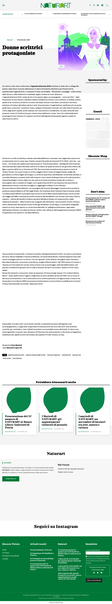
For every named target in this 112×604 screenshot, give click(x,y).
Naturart (10, 40)
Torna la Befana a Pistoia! (33, 13)
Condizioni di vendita (62, 598)
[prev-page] (22, 14)
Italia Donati (66, 355)
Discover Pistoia (10, 432)
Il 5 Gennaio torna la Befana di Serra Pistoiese (93, 14)
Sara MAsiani (17, 358)
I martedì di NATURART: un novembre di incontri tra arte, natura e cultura (91, 422)
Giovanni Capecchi (53, 355)
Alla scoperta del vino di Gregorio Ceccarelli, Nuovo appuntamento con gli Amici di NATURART (69, 576)
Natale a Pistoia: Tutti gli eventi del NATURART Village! (97, 215)
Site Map (71, 598)
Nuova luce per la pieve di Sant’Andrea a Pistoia (95, 222)
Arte (61, 66)
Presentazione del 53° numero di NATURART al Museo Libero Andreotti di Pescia (98, 199)
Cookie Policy (51, 598)
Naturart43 (7, 358)
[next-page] (109, 14)
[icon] (102, 5)
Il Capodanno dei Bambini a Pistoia (64, 13)
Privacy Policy (42, 598)
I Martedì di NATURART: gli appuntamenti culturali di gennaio (95, 208)
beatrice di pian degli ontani (36, 355)
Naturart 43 (77, 355)
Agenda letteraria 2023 (16, 355)
